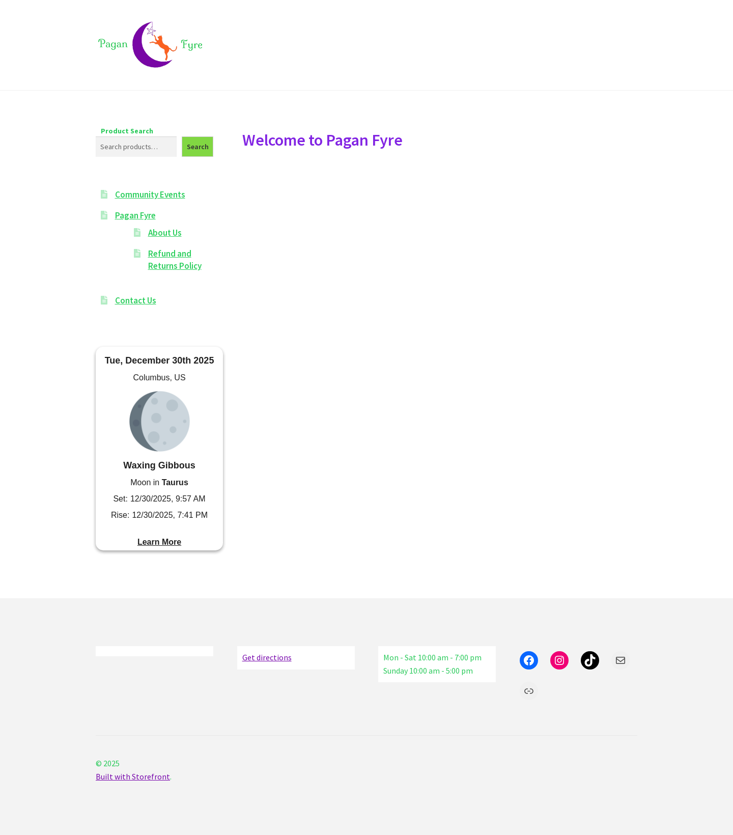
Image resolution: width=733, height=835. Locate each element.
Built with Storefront (133, 776)
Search (198, 146)
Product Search (127, 130)
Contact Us (135, 300)
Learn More (159, 542)
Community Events (150, 194)
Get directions (267, 657)
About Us (165, 232)
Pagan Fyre (135, 215)
